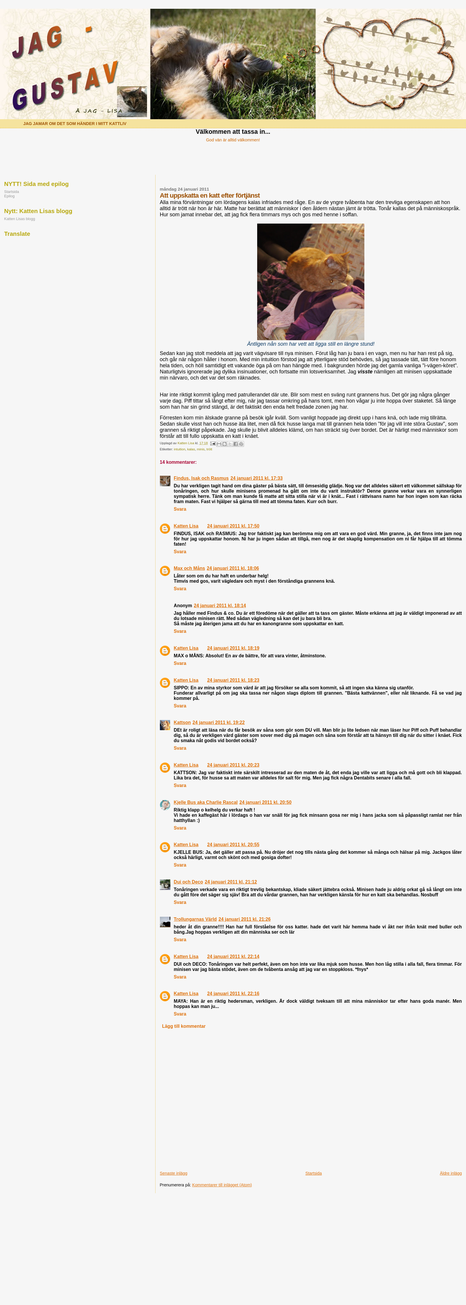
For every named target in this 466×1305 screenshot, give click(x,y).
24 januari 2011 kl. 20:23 (233, 765)
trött (209, 449)
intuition (179, 449)
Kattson (182, 722)
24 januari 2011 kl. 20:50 (265, 802)
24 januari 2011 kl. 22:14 (233, 956)
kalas (191, 449)
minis (201, 449)
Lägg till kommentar (183, 1026)
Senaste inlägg (174, 1173)
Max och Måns (189, 568)
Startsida (313, 1173)
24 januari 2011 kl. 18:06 (233, 568)
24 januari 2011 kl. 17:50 (233, 526)
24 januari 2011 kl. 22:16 (233, 993)
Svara (180, 509)
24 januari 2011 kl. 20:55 (233, 844)
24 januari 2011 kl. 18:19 (233, 648)
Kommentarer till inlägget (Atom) (222, 1185)
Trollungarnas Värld (195, 919)
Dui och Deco (188, 881)
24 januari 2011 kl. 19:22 (219, 722)
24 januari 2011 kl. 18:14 (220, 605)
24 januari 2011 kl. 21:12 (231, 881)
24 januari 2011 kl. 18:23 (233, 680)
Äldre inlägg (451, 1173)
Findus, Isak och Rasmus (201, 478)
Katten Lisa (186, 526)
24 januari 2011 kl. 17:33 (256, 478)
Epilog (9, 196)
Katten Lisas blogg (19, 219)
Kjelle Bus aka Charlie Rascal (206, 802)
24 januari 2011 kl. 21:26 (244, 919)
